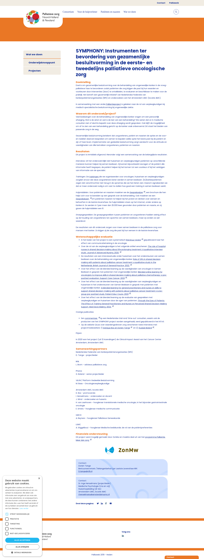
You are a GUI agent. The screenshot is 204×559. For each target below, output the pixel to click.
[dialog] (22, 516)
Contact (161, 3)
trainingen (94, 176)
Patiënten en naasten (110, 12)
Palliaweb (174, 3)
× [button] (39, 478)
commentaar (91, 318)
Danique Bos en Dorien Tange (116, 328)
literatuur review (133, 240)
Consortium (68, 12)
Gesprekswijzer (136, 192)
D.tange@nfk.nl (85, 471)
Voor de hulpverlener (87, 12)
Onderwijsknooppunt (42, 62)
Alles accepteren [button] (22, 540)
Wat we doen (130, 12)
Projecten (35, 70)
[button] (22, 552)
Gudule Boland (145, 328)
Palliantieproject (113, 104)
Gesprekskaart (82, 199)
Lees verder (24, 508)
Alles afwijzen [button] (22, 547)
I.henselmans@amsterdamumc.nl (94, 494)
